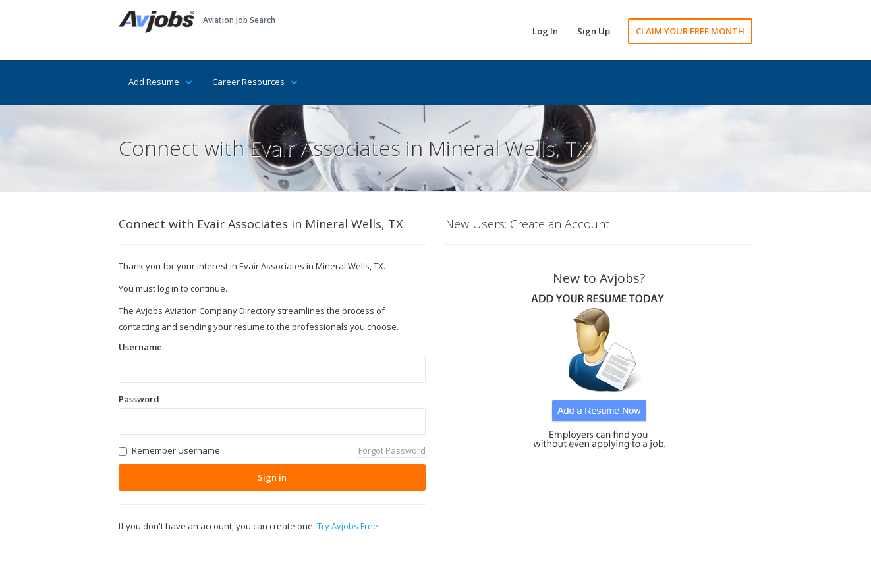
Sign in (272, 477)
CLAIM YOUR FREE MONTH (690, 31)
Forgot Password (392, 450)
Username (140, 347)
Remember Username (176, 450)
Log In (545, 31)
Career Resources (255, 82)
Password (139, 399)
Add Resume (160, 82)
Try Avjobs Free (347, 526)
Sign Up (593, 31)
